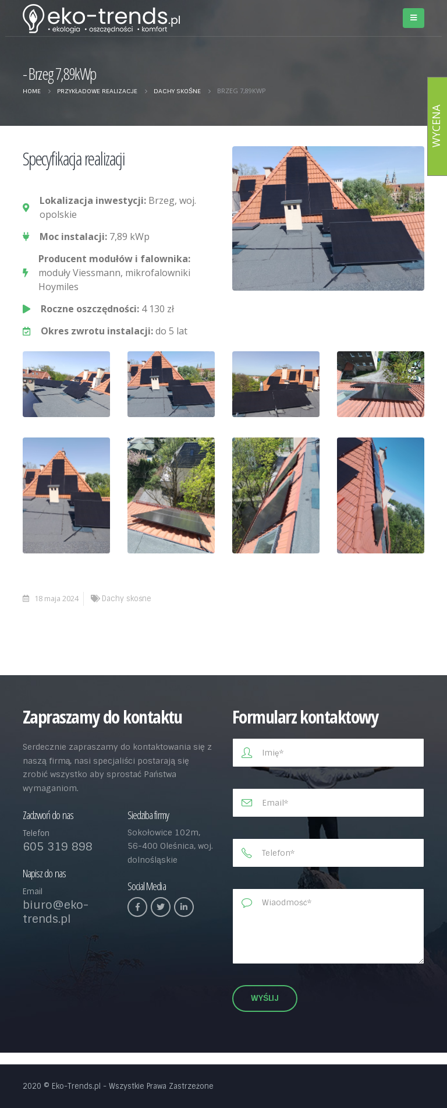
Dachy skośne (126, 599)
